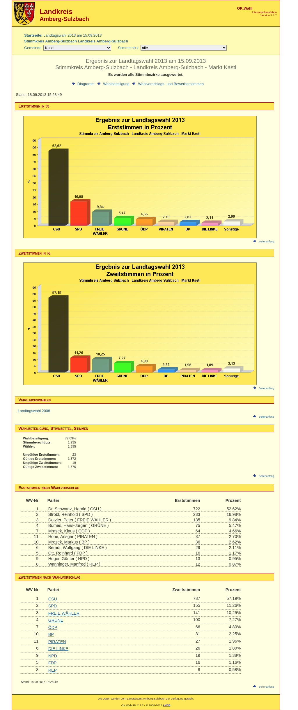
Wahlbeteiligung (113, 83)
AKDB (166, 705)
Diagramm (83, 83)
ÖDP (52, 627)
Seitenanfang (263, 241)
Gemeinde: (33, 48)
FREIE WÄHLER (63, 613)
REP (52, 670)
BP (51, 634)
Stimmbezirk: (128, 48)
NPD (52, 656)
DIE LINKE (58, 648)
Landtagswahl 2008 (34, 411)
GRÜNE (55, 620)
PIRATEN (57, 641)
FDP (52, 663)
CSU (52, 599)
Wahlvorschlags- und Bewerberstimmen (168, 83)
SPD (52, 606)
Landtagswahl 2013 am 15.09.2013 (63, 35)
